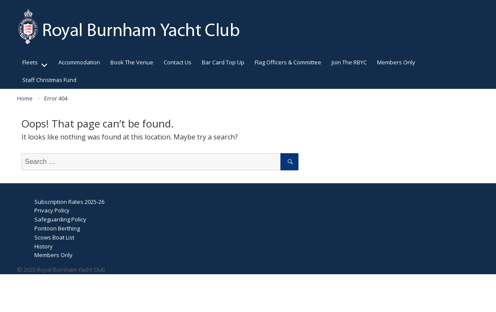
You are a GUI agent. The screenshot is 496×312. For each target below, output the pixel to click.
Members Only (396, 62)
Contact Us (178, 62)
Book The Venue (131, 62)
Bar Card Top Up (223, 62)
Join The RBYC (349, 62)
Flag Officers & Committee (288, 62)
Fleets (30, 62)
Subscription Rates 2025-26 (69, 202)
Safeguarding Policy (60, 219)
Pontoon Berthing (57, 228)
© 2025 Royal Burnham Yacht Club (61, 269)
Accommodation (79, 62)
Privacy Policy (52, 210)
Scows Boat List (54, 237)
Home (25, 98)
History (43, 246)
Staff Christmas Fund (49, 80)
